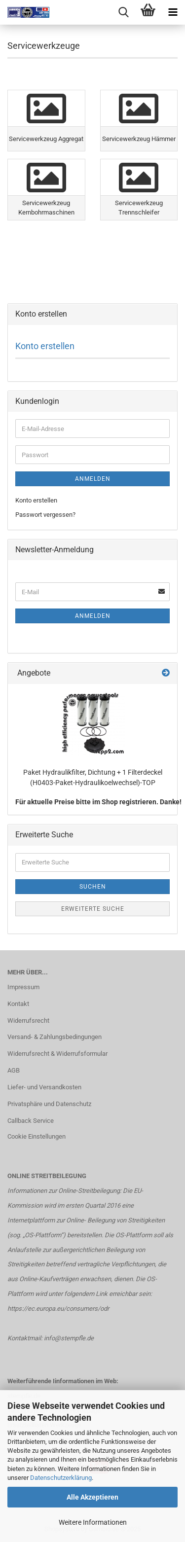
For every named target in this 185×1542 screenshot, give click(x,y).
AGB (13, 1070)
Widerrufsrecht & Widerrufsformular (57, 1053)
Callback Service (30, 1120)
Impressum (23, 987)
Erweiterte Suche (92, 908)
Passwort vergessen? (45, 514)
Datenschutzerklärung (61, 1477)
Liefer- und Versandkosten (44, 1087)
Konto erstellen (44, 346)
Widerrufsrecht (28, 1020)
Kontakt (18, 1003)
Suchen (92, 886)
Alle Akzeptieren (92, 1497)
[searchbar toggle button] (123, 12)
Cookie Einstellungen (36, 1136)
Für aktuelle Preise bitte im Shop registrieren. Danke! (98, 802)
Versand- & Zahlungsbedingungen (54, 1036)
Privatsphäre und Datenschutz (49, 1104)
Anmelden (93, 478)
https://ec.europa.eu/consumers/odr (58, 1308)
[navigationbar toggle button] (172, 12)
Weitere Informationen (93, 1522)
